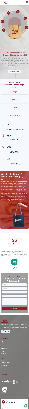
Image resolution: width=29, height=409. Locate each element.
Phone (7, 401)
